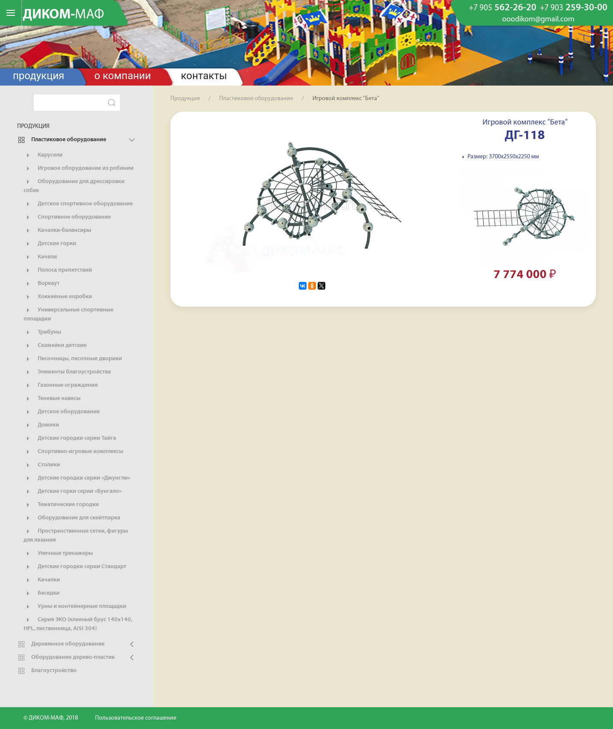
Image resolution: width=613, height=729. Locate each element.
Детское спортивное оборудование (78, 204)
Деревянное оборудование (60, 644)
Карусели (43, 155)
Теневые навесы (52, 398)
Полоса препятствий (58, 270)
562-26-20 (502, 8)
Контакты (204, 76)
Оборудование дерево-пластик (66, 657)
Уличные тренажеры (58, 553)
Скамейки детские (55, 345)
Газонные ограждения (61, 385)
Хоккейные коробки (58, 297)
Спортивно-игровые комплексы (73, 451)
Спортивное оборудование (67, 217)
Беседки (42, 593)
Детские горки (50, 244)
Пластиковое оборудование (61, 140)
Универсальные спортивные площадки (68, 314)
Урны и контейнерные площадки (75, 606)
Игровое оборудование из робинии (79, 168)
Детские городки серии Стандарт (75, 567)
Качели (40, 257)
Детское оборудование (62, 412)
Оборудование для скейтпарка (72, 518)
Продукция (38, 76)
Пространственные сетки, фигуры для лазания (76, 535)
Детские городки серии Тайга (70, 438)
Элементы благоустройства (67, 372)
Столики (42, 465)
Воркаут (42, 283)
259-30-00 (573, 8)
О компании (122, 76)
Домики (41, 425)
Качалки (42, 580)
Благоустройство (47, 671)
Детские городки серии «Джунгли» (77, 478)
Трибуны (42, 332)
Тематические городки (61, 505)
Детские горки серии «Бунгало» (73, 491)
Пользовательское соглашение (135, 718)
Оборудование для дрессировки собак (74, 186)
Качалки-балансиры (57, 230)
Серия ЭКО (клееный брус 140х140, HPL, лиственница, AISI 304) (78, 624)
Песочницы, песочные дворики (73, 359)
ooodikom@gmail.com (538, 20)
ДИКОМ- (63, 15)
